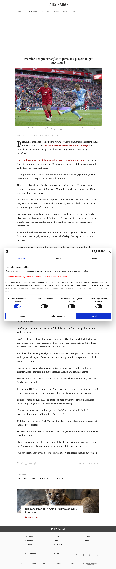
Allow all (93, 316)
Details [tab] (58, 258)
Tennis (74, 11)
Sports (21, 11)
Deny (22, 316)
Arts (87, 540)
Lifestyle (58, 540)
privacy (33, 563)
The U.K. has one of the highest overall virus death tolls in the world (51, 160)
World (87, 536)
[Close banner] (110, 251)
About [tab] (94, 258)
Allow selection (58, 316)
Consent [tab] (21, 258)
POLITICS (29, 536)
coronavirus (50, 478)
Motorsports (60, 11)
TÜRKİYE (58, 536)
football (60, 478)
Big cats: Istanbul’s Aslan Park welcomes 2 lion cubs (51, 511)
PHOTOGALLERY (34, 517)
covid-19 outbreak (37, 478)
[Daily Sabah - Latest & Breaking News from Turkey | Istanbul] (58, 4)
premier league (22, 478)
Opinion (58, 545)
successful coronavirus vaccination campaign (65, 146)
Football (32, 11)
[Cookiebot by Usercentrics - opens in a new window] (94, 251)
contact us (60, 563)
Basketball (46, 11)
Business (29, 540)
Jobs (22, 563)
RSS (72, 563)
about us (46, 563)
